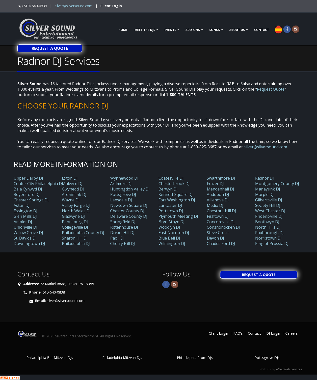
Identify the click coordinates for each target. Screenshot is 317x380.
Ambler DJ (23, 221)
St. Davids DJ (25, 238)
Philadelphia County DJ (83, 232)
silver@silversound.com (73, 5)
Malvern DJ (72, 183)
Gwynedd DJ (73, 189)
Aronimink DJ (74, 194)
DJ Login (273, 333)
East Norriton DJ (173, 232)
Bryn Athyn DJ (171, 221)
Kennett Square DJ (175, 194)
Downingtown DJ (29, 243)
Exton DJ (70, 178)
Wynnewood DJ (124, 178)
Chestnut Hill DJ (221, 211)
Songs (214, 30)
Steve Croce (218, 232)
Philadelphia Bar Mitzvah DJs (49, 357)
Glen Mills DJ (25, 216)
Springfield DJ (122, 221)
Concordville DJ (221, 221)
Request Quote (271, 89)
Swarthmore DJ (221, 178)
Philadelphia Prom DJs (195, 357)
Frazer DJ (215, 183)
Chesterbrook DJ (174, 183)
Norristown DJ (268, 238)
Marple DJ (264, 194)
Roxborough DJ (269, 232)
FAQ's (238, 333)
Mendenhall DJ (220, 189)
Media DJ (215, 205)
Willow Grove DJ (28, 232)
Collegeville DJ (75, 227)
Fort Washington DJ (176, 200)
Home (123, 30)
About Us (237, 30)
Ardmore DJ (121, 183)
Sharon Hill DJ (75, 238)
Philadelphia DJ (76, 243)
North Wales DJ (76, 211)
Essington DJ (25, 211)
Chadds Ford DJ (221, 243)
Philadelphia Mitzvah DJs (122, 357)
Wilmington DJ (171, 243)
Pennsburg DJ (75, 221)
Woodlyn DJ (169, 227)
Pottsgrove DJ (123, 194)
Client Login (111, 5)
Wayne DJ (71, 200)
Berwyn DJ (168, 189)
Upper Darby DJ (28, 178)
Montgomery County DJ (277, 183)
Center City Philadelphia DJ (38, 183)
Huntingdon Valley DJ (130, 189)
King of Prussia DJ (272, 243)
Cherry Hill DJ (122, 243)
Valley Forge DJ (76, 205)
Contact (261, 30)
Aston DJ (22, 205)
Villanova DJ (218, 200)
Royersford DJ (27, 194)
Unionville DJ (25, 227)
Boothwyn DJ (267, 221)
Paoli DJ (117, 238)
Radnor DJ (264, 178)
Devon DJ (215, 238)
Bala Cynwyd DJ (28, 189)
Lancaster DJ (170, 205)
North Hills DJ (268, 227)
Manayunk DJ (267, 189)
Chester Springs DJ (31, 200)
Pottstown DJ (170, 211)
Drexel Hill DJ (122, 232)
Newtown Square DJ (128, 205)
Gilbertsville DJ (268, 200)
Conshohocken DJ (223, 227)
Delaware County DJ (128, 216)
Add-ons (192, 30)
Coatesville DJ (171, 178)
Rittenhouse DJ (124, 227)
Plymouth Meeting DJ (178, 216)
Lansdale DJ (121, 200)
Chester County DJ (127, 211)
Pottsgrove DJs (267, 357)
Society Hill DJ (267, 205)
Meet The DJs (144, 30)
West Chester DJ (270, 211)
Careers (291, 333)
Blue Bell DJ (169, 238)
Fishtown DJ (218, 216)
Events (170, 30)
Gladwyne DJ (73, 216)
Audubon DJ (218, 194)
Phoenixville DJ (269, 216)
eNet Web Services (289, 369)
